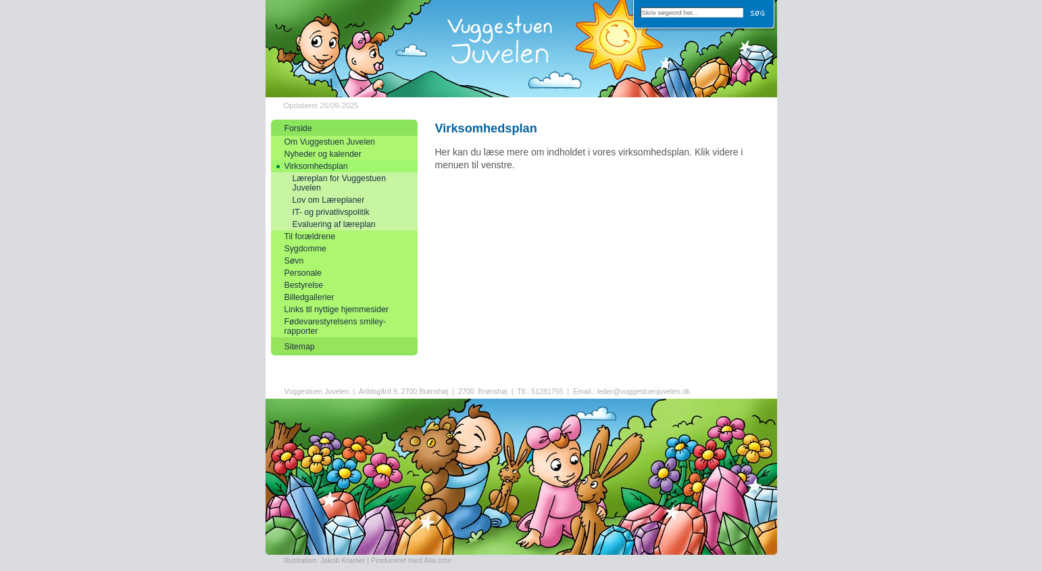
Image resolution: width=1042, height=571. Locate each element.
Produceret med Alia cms (411, 560)
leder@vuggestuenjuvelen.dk (644, 391)
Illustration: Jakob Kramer (325, 560)
